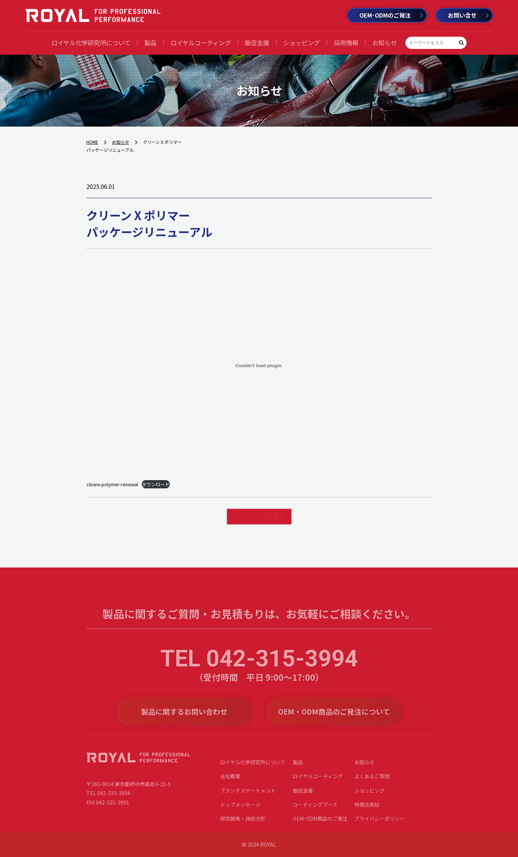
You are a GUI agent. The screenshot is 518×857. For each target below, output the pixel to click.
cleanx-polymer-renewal (112, 484)
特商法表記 (367, 808)
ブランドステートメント (248, 794)
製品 (150, 42)
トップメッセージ (240, 808)
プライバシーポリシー (379, 822)
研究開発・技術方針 (242, 822)
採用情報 (346, 42)
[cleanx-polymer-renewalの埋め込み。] (259, 365)
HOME (92, 142)
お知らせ (384, 42)
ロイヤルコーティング (201, 42)
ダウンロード (156, 484)
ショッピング (301, 42)
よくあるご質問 (372, 780)
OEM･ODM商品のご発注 (320, 822)
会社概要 (230, 780)
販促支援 (257, 42)
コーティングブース (315, 808)
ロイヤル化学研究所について (90, 42)
